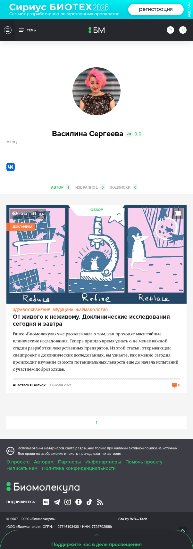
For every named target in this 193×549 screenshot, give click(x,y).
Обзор (96, 210)
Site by (132, 519)
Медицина (63, 309)
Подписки (124, 187)
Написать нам (22, 468)
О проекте (17, 462)
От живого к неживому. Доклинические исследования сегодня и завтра (91, 321)
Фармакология (92, 309)
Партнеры (69, 462)
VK (10, 167)
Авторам (44, 462)
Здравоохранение (31, 309)
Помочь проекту (144, 462)
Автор (61, 187)
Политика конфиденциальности (79, 468)
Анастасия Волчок (29, 385)
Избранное (90, 187)
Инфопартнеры (103, 462)
